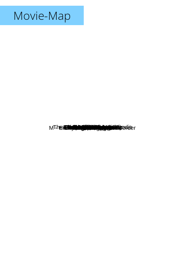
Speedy (122, 190)
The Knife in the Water (123, 147)
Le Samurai (112, 114)
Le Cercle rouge (157, 124)
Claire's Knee (109, 183)
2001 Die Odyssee (40, 172)
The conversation (89, 200)
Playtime (68, 127)
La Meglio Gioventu (29, 52)
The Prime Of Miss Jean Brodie (73, 54)
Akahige (93, 154)
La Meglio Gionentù (28, 124)
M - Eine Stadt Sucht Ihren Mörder (56, 216)
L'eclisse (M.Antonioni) (93, 96)
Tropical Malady (142, 94)
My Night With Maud (104, 130)
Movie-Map (42, 15)
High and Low (138, 177)
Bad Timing (53, 147)
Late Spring (113, 97)
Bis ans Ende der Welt (96, 223)
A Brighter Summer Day (124, 77)
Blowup (61, 96)
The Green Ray (37, 185)
